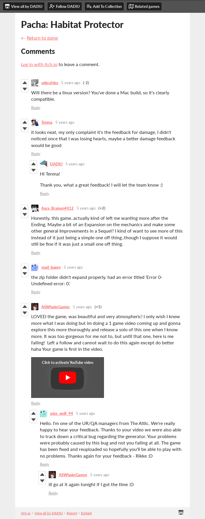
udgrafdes (49, 82)
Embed (86, 513)
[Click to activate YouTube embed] (67, 377)
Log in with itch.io (39, 64)
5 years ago (70, 82)
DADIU (56, 164)
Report (72, 513)
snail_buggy (51, 267)
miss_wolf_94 (61, 413)
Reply (35, 107)
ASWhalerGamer (55, 306)
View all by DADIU (48, 513)
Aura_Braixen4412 (57, 208)
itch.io (26, 513)
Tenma (46, 122)
